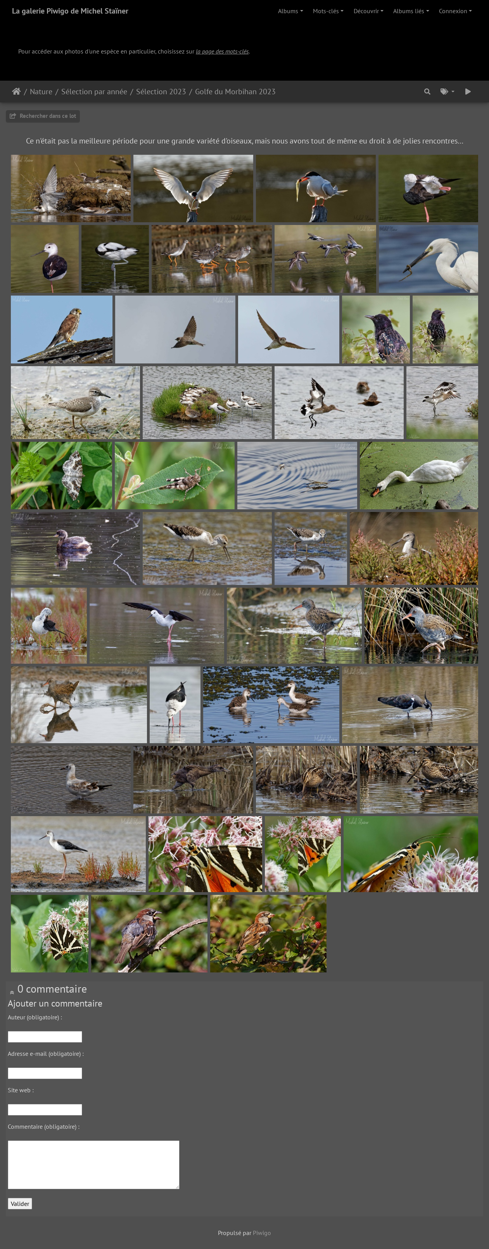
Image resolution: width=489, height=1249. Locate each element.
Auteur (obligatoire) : (35, 1017)
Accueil (16, 91)
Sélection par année (94, 91)
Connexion (453, 11)
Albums (288, 11)
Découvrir (366, 11)
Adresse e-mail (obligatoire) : (46, 1053)
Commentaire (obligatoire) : (43, 1126)
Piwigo (262, 1233)
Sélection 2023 (161, 91)
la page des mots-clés (222, 51)
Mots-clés (326, 11)
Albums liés (408, 11)
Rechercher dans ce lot (43, 115)
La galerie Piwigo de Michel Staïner (70, 11)
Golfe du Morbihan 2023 (235, 91)
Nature (41, 91)
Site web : (21, 1090)
